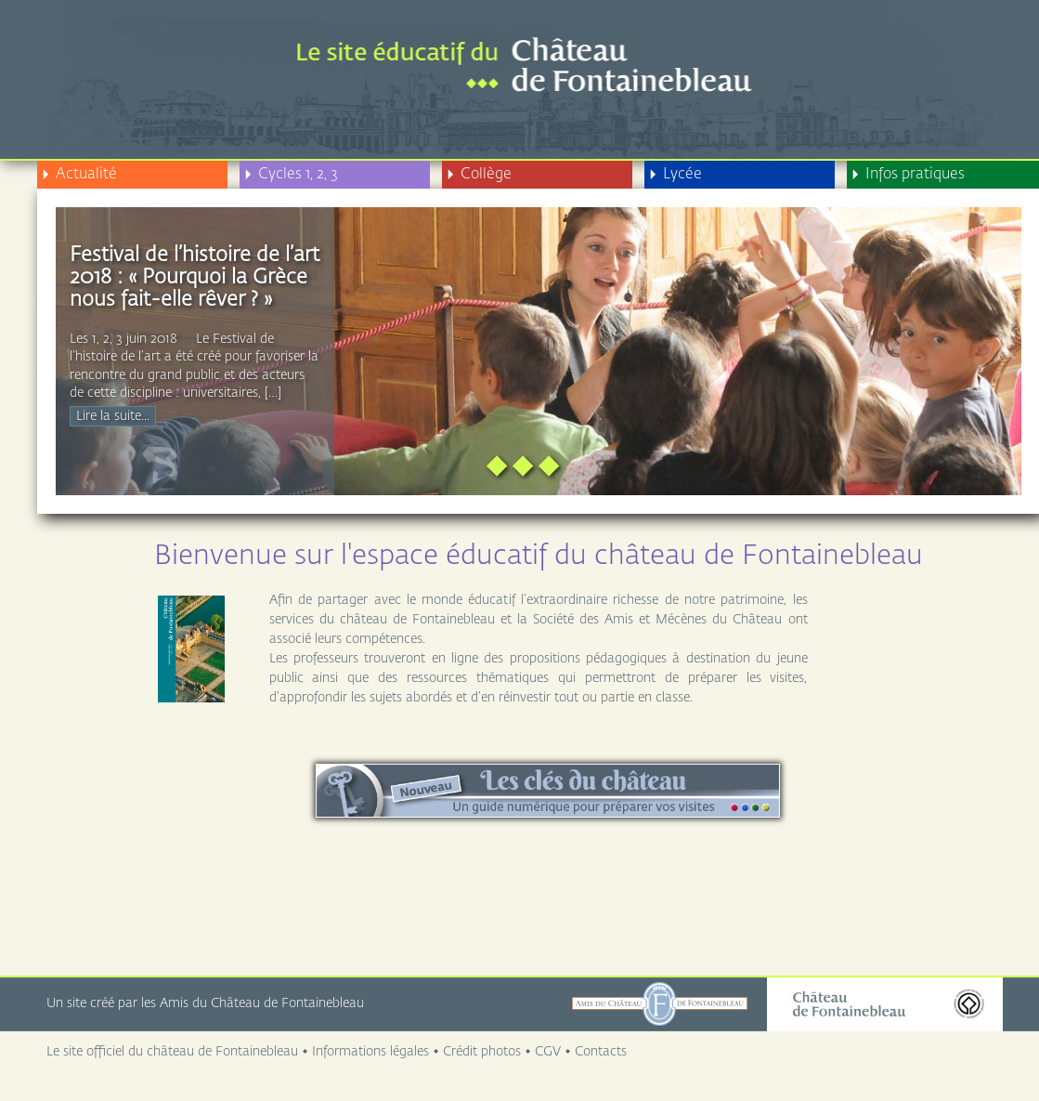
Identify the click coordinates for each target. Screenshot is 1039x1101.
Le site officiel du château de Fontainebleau (172, 1051)
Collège (479, 174)
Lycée (675, 174)
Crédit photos (482, 1051)
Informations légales (370, 1051)
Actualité (79, 174)
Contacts (601, 1051)
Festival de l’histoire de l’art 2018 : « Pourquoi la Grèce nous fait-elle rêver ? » (194, 277)
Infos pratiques (908, 174)
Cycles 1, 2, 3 (291, 174)
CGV (548, 1051)
